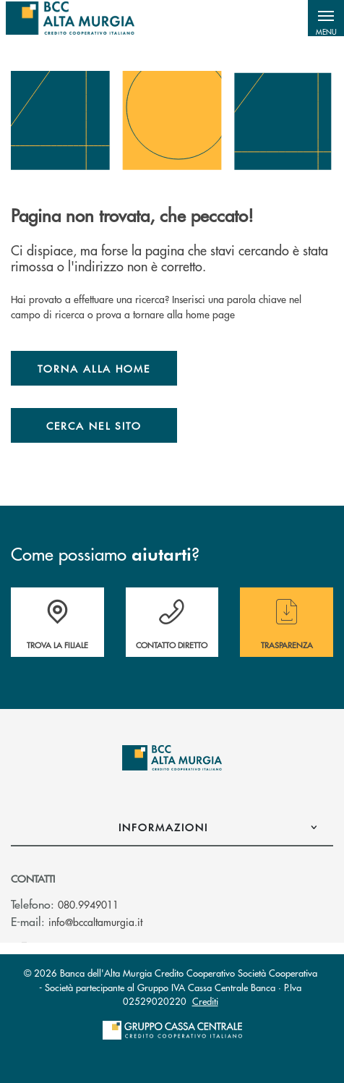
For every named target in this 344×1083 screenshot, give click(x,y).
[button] (326, 18)
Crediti (205, 1001)
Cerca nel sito (94, 425)
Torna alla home (94, 368)
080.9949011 (88, 904)
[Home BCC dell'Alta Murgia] (70, 18)
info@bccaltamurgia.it (95, 921)
